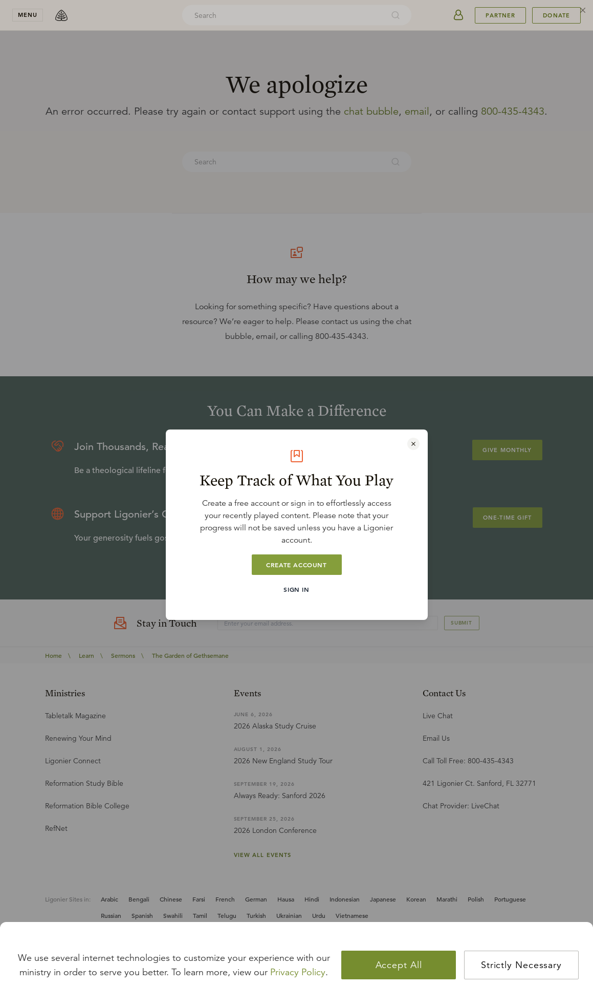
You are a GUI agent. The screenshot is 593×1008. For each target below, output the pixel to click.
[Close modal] (413, 444)
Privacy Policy (297, 972)
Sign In (296, 589)
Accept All (399, 965)
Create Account (296, 565)
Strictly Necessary (521, 965)
